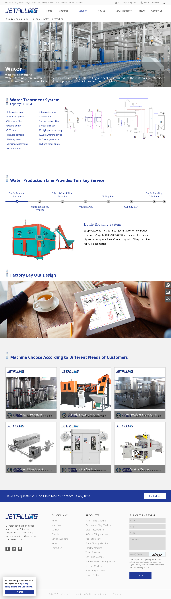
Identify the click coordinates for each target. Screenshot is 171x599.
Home (54, 520)
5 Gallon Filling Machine (97, 534)
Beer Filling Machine (95, 570)
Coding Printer (92, 575)
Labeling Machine (94, 548)
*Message (135, 539)
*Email (133, 533)
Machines (56, 525)
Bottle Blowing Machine (97, 543)
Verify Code (136, 554)
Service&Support (59, 539)
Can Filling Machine (95, 557)
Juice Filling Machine (95, 530)
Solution (55, 530)
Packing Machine (94, 539)
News (54, 543)
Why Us (55, 534)
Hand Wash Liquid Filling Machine (101, 561)
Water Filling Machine (96, 520)
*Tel (132, 526)
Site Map (117, 594)
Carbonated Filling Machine (98, 525)
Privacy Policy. (143, 567)
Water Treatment (94, 552)
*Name (133, 520)
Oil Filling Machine (94, 566)
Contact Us (154, 496)
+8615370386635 (151, 2)
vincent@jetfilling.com (127, 2)
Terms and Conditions (21, 586)
